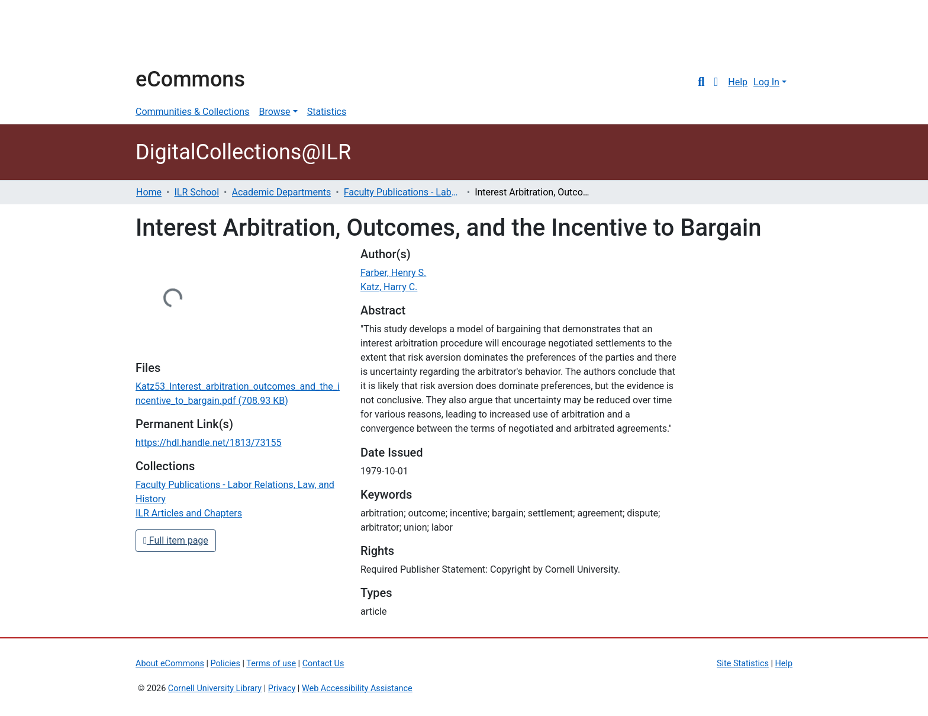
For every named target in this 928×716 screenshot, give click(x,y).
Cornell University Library (215, 688)
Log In (766, 82)
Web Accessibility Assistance (357, 688)
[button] (715, 82)
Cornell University (165, 34)
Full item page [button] (175, 540)
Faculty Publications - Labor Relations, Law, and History (403, 192)
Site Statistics (743, 664)
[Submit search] (701, 82)
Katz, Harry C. (388, 287)
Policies (225, 664)
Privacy (282, 688)
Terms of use (271, 664)
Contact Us (323, 664)
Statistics (327, 111)
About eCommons (170, 664)
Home (149, 192)
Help (737, 82)
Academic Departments (281, 192)
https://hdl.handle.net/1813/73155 (208, 442)
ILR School (196, 192)
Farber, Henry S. (393, 272)
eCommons (190, 79)
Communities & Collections (192, 111)
